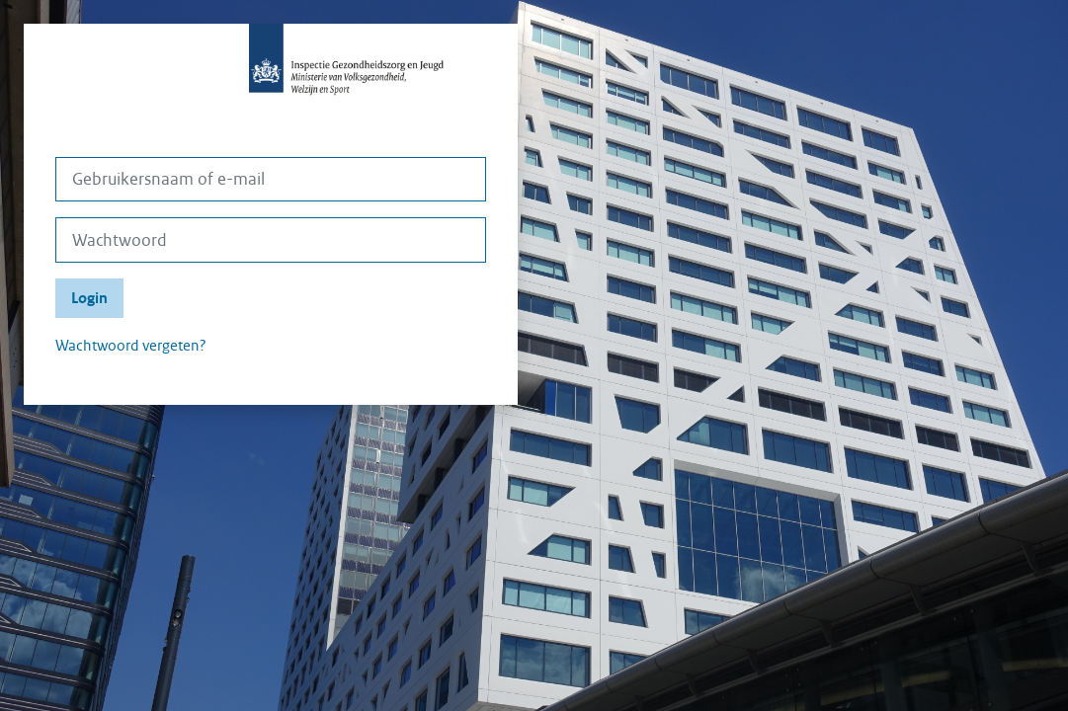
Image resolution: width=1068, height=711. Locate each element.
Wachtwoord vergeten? (130, 346)
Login (89, 298)
